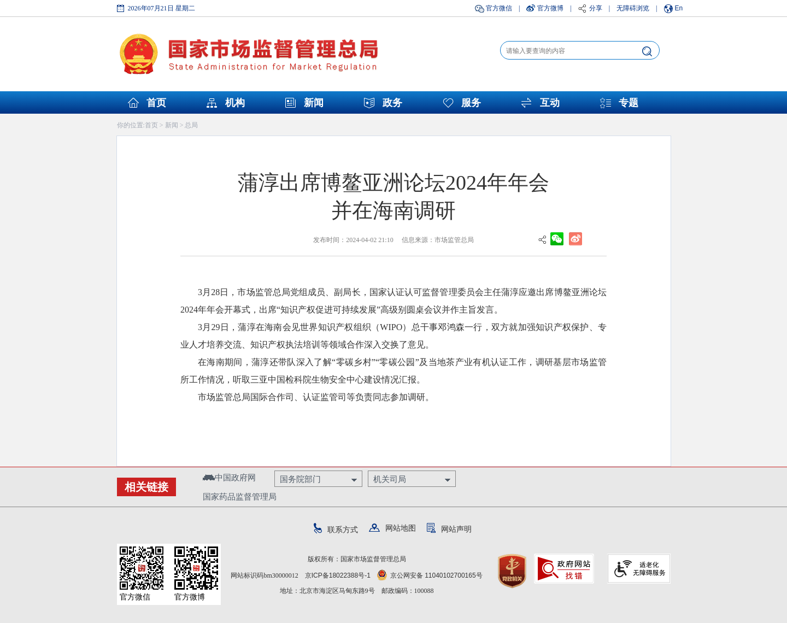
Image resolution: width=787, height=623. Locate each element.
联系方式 (336, 529)
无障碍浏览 (632, 8)
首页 (156, 102)
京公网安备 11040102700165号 (430, 575)
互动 (550, 102)
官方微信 (499, 8)
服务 (471, 102)
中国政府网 (229, 477)
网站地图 (392, 528)
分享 (595, 8)
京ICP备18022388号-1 (338, 575)
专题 (628, 102)
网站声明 (449, 529)
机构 (235, 102)
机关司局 (389, 479)
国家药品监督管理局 (240, 496)
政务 (392, 102)
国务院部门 (300, 479)
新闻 (314, 102)
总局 (191, 125)
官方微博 (550, 8)
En (679, 8)
